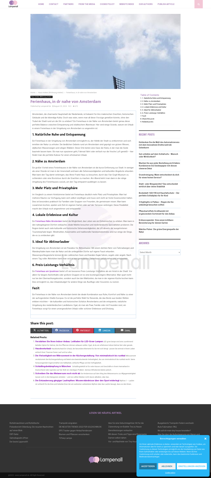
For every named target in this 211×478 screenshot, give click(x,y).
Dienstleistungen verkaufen (120, 430)
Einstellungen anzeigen (191, 466)
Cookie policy (170, 473)
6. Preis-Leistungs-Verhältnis (153, 113)
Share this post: (148, 119)
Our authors (146, 4)
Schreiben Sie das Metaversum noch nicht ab (57, 373)
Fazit (144, 116)
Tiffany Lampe (65, 438)
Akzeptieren (148, 466)
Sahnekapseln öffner (19, 438)
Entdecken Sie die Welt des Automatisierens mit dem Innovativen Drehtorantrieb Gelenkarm (159, 145)
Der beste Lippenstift (19, 442)
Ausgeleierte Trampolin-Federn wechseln (176, 423)
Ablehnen (167, 466)
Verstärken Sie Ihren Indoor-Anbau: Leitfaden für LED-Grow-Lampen (69, 341)
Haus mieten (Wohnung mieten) (41, 97)
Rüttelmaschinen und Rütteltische (24, 423)
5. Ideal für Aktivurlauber (151, 110)
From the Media (87, 4)
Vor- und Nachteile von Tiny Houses (123, 441)
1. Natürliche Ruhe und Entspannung (156, 98)
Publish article (166, 4)
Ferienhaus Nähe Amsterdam (48, 221)
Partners (68, 4)
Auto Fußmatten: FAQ (167, 427)
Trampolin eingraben (68, 423)
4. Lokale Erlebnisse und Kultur (154, 107)
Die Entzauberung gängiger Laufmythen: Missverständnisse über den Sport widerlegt (77, 380)
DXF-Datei (14, 434)
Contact (53, 4)
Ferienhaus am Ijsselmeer (47, 271)
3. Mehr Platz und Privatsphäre (154, 104)
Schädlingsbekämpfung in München (53, 366)
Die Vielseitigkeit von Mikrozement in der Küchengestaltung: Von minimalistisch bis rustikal (80, 355)
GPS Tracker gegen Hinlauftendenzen (75, 430)
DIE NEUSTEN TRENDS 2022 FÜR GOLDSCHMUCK (80, 427)
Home (41, 4)
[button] (205, 438)
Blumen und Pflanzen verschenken (74, 434)
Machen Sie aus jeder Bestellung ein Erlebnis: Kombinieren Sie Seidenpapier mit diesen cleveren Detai (159, 166)
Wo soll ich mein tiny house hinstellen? (174, 430)
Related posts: (148, 122)
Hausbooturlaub (43, 348)
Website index (126, 4)
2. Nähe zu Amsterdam (151, 101)
